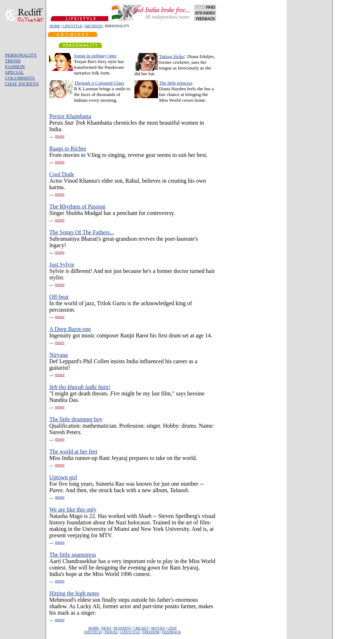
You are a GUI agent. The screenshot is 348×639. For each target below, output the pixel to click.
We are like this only (72, 509)
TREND (12, 60)
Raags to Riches (67, 148)
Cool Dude (61, 174)
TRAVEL (111, 632)
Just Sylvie (61, 264)
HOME (54, 26)
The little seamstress (72, 555)
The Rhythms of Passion (77, 206)
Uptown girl (63, 477)
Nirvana (58, 355)
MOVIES (158, 628)
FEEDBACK (171, 632)
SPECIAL (14, 72)
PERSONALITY (21, 55)
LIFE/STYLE (72, 26)
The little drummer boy (76, 419)
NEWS (106, 628)
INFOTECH (92, 632)
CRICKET (141, 628)
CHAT (172, 628)
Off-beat (58, 297)
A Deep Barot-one (70, 329)
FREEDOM (150, 632)
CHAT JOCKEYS (22, 83)
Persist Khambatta (70, 116)
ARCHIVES (94, 26)
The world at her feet (73, 451)
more (60, 497)
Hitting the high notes (74, 593)
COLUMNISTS (20, 78)
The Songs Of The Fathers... (81, 232)
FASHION (15, 66)
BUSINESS (122, 628)
